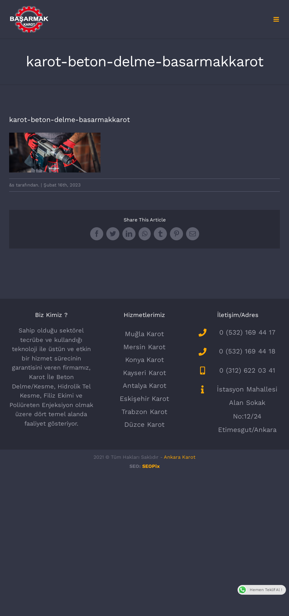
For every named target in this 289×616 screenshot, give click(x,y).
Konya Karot (144, 360)
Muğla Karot (144, 334)
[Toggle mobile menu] (276, 19)
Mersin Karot (144, 347)
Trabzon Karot (144, 412)
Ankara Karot (180, 457)
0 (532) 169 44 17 (247, 332)
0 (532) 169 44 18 (247, 351)
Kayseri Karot (144, 373)
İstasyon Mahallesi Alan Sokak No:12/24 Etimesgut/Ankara (247, 409)
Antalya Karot (144, 385)
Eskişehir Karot (144, 398)
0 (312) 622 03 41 (247, 370)
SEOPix (151, 466)
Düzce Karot (144, 424)
